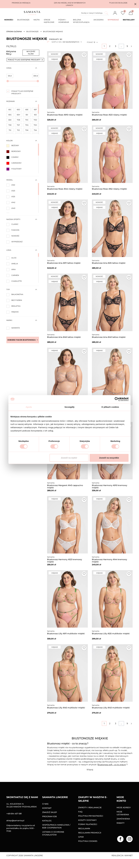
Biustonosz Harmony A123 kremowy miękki (64, 560)
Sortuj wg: (57, 42)
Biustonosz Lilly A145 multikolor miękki (66, 707)
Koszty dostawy (87, 820)
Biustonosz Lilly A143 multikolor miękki (111, 707)
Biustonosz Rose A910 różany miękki (65, 115)
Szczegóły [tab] (69, 407)
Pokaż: (90, 42)
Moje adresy (124, 807)
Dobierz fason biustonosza (22, 340)
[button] (135, 4)
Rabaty (120, 823)
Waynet (128, 855)
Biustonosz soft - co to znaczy (112, 764)
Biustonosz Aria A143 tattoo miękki (109, 337)
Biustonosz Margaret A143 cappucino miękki (65, 486)
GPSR (81, 837)
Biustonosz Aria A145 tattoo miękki (64, 337)
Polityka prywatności (90, 816)
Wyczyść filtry (30, 52)
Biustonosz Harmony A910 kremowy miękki (109, 486)
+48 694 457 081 (14, 813)
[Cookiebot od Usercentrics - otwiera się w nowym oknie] (117, 399)
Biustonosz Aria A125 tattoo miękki (108, 263)
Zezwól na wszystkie (109, 458)
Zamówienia (123, 819)
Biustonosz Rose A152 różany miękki (109, 189)
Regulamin (84, 828)
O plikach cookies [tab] (110, 407)
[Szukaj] (94, 13)
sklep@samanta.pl (15, 820)
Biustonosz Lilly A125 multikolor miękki (111, 633)
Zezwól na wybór (69, 458)
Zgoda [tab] (29, 407)
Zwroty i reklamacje (90, 807)
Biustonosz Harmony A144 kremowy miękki (109, 560)
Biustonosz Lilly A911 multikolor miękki (66, 633)
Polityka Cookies (87, 841)
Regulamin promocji (89, 832)
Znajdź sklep (49, 812)
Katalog (47, 820)
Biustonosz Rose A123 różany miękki (109, 115)
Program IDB (49, 816)
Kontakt (46, 808)
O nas (45, 804)
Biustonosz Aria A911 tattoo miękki (63, 263)
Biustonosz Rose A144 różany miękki (64, 189)
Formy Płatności (87, 824)
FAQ (80, 811)
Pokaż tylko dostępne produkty (25, 60)
